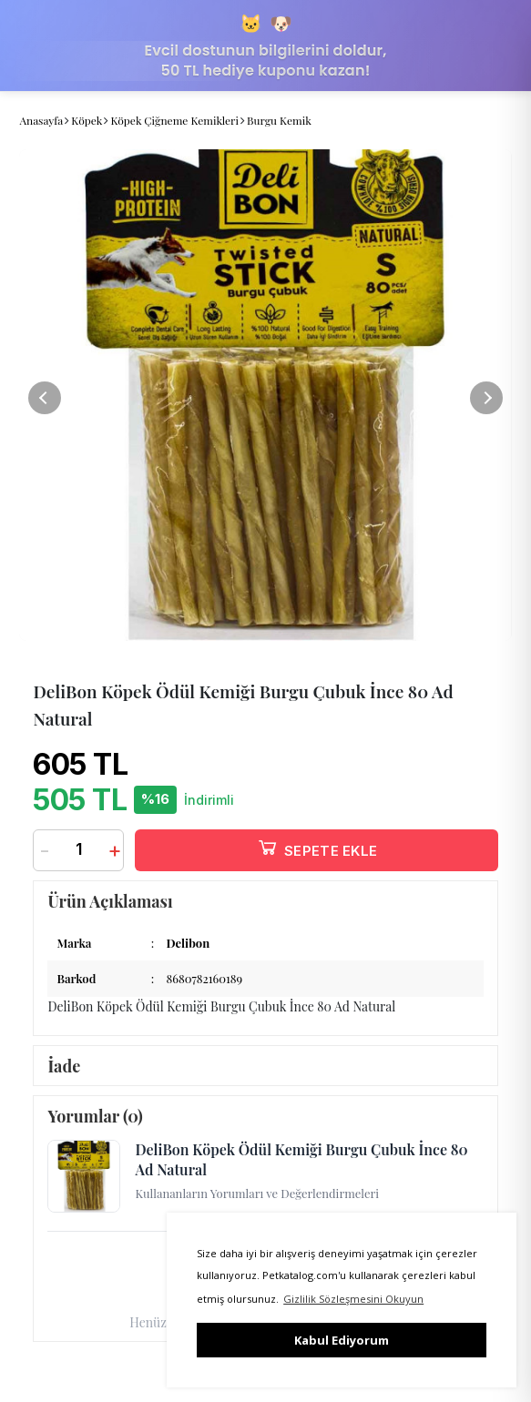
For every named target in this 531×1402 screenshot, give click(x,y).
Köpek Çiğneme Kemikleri (174, 120)
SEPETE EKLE (317, 847)
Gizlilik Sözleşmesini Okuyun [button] (353, 1298)
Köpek (86, 120)
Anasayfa (41, 120)
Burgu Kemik (279, 120)
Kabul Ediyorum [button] (341, 1340)
